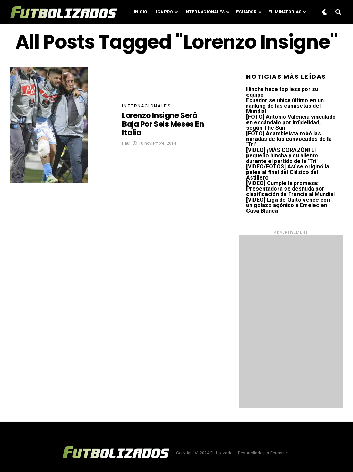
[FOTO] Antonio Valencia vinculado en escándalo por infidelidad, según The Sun (291, 122)
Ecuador (246, 12)
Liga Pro (163, 12)
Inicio (140, 12)
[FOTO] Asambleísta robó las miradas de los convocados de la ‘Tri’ (289, 139)
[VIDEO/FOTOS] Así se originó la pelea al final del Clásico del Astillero (287, 172)
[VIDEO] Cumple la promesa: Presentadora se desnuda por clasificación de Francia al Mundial (290, 189)
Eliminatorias (284, 12)
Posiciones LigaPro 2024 (221, 37)
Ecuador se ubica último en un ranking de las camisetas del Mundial (285, 106)
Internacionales (204, 12)
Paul (126, 143)
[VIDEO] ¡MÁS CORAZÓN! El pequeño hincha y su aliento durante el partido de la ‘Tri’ (282, 155)
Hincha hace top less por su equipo (282, 92)
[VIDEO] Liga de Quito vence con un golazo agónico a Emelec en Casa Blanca (288, 205)
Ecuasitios (280, 453)
